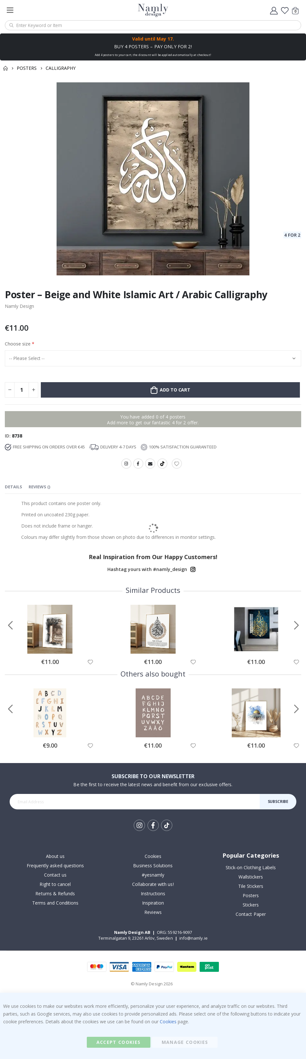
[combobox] (153, 25)
